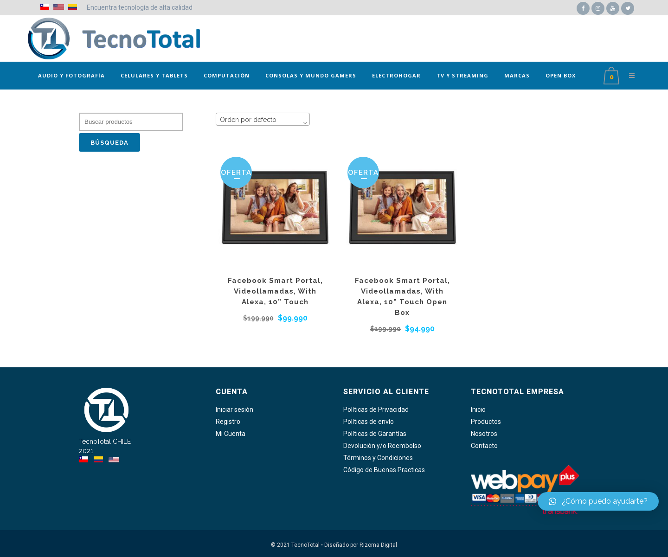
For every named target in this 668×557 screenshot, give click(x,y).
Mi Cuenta (230, 434)
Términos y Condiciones (378, 458)
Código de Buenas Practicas (384, 470)
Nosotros (484, 434)
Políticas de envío (368, 422)
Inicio (478, 410)
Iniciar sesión (234, 410)
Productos (486, 422)
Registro (228, 422)
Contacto (484, 446)
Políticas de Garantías (374, 434)
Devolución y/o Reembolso (382, 446)
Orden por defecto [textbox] (248, 119)
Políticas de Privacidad (376, 410)
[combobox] (263, 119)
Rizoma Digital (378, 545)
